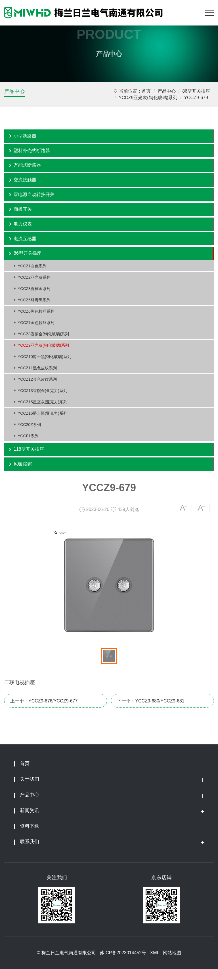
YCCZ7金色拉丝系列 (36, 322)
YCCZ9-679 (196, 97)
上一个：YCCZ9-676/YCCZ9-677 (43, 700)
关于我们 (29, 779)
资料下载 (29, 826)
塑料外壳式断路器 (32, 150)
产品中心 (14, 91)
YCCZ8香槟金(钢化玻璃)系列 (43, 334)
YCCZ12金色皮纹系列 (37, 379)
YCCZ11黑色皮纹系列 (37, 368)
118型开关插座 (29, 449)
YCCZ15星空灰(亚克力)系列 (42, 402)
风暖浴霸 (23, 463)
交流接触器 (25, 179)
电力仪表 (23, 224)
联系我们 (29, 841)
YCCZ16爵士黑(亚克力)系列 (42, 413)
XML (154, 952)
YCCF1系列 (28, 436)
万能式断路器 (27, 165)
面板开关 (23, 209)
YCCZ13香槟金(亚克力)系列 (42, 390)
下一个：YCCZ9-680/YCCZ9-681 (150, 700)
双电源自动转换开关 (34, 194)
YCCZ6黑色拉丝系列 (36, 311)
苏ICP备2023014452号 (123, 952)
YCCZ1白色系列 (32, 266)
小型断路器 (25, 135)
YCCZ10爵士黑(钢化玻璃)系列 (44, 356)
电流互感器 (25, 238)
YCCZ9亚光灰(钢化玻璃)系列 (148, 97)
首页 (146, 91)
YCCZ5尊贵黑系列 (34, 300)
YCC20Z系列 (29, 424)
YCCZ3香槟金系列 (34, 288)
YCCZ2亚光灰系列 (34, 277)
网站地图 (172, 952)
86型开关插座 (196, 91)
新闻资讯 (29, 810)
